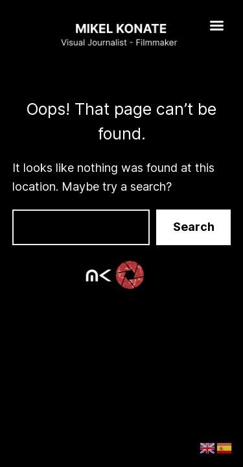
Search (193, 227)
